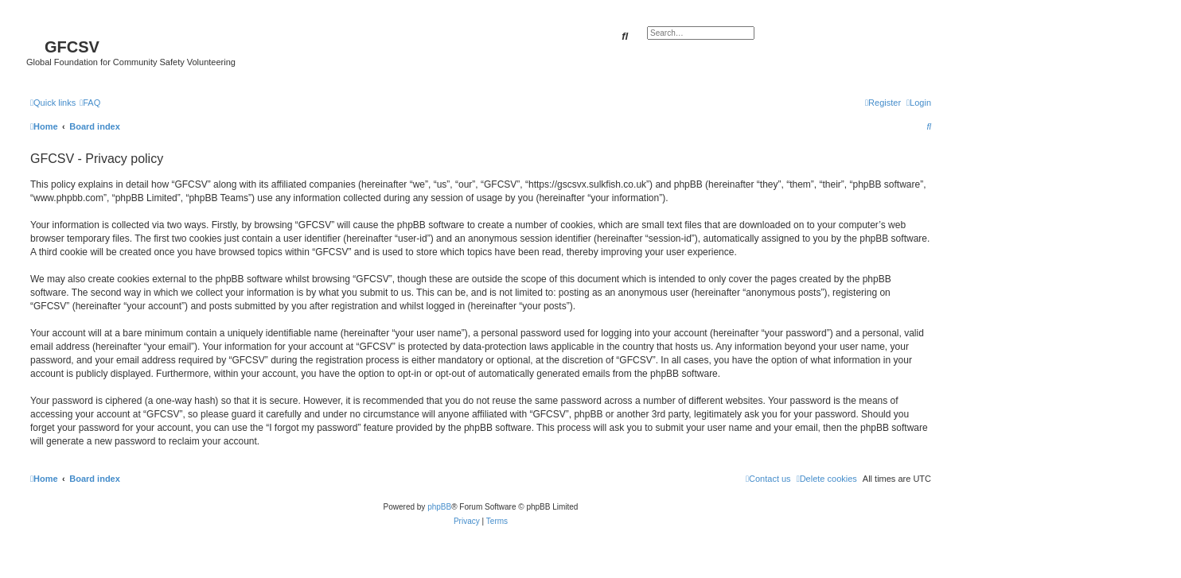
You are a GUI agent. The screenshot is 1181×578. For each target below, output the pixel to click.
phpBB (439, 506)
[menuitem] (90, 102)
